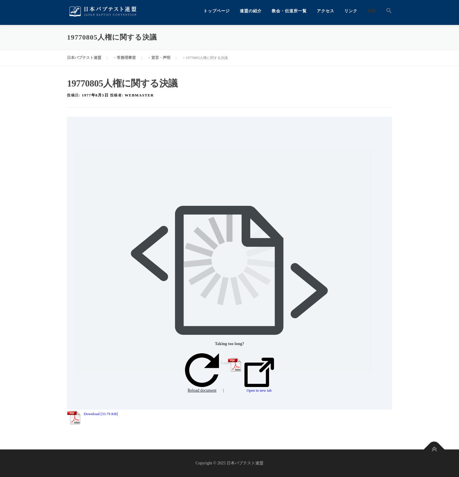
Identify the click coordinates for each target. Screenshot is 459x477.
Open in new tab (259, 375)
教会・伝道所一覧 (289, 11)
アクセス (325, 11)
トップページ (216, 11)
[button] (386, 11)
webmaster (139, 95)
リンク (350, 11)
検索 (371, 11)
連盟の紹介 (251, 11)
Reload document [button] (202, 373)
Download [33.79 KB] (101, 414)
